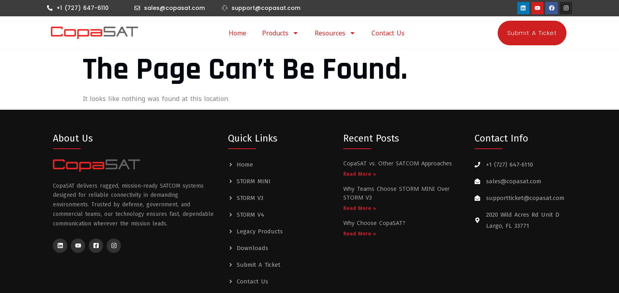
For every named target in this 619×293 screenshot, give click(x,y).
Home (237, 33)
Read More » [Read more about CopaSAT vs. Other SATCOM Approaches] (359, 174)
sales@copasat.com (174, 8)
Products (280, 33)
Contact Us (388, 33)
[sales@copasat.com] (137, 8)
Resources (335, 33)
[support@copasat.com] (225, 8)
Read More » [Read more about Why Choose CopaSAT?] (359, 233)
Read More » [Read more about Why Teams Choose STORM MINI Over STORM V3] (359, 208)
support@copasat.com (266, 8)
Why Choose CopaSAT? (374, 223)
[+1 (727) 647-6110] (50, 8)
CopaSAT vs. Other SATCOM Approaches (397, 163)
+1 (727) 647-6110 (82, 8)
